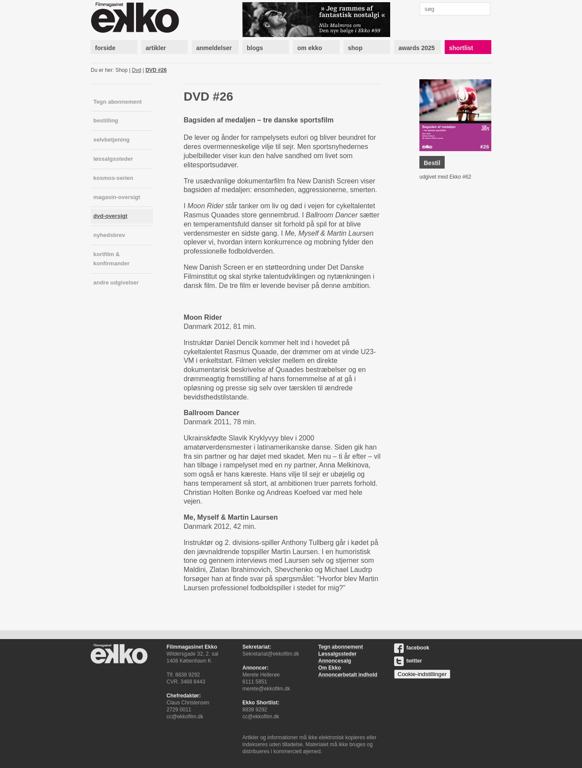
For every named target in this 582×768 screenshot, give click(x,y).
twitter (408, 660)
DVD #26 (156, 70)
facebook (411, 647)
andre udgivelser (116, 282)
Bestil (432, 162)
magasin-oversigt (116, 197)
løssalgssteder (113, 159)
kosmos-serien (113, 178)
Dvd (136, 70)
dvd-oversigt (110, 216)
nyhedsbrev (109, 235)
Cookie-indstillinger (422, 674)
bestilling (105, 120)
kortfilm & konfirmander (111, 259)
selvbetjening (111, 139)
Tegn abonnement (117, 101)
